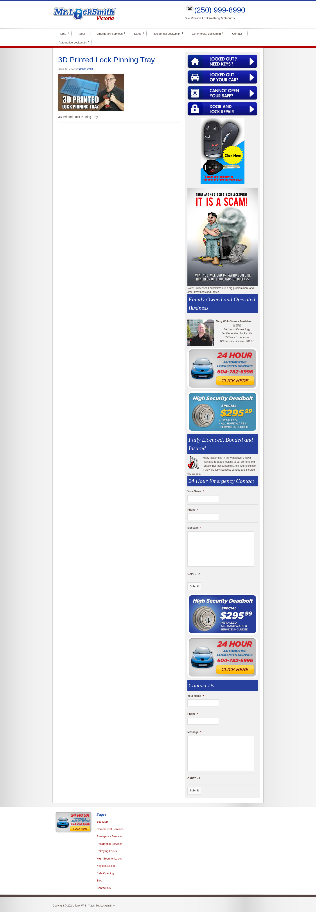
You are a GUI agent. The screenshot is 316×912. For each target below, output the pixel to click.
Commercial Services (110, 829)
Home (62, 33)
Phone (192, 509)
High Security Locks (109, 858)
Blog (99, 880)
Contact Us (104, 888)
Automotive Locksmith (72, 42)
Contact (237, 33)
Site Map (102, 821)
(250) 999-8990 (219, 10)
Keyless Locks (106, 865)
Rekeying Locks (107, 851)
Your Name (195, 491)
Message (194, 527)
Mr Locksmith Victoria (115, 14)
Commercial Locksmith (206, 33)
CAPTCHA (193, 574)
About (81, 33)
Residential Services (109, 843)
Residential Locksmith (166, 33)
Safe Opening (105, 873)
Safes (137, 33)
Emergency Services (109, 33)
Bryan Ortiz (86, 68)
